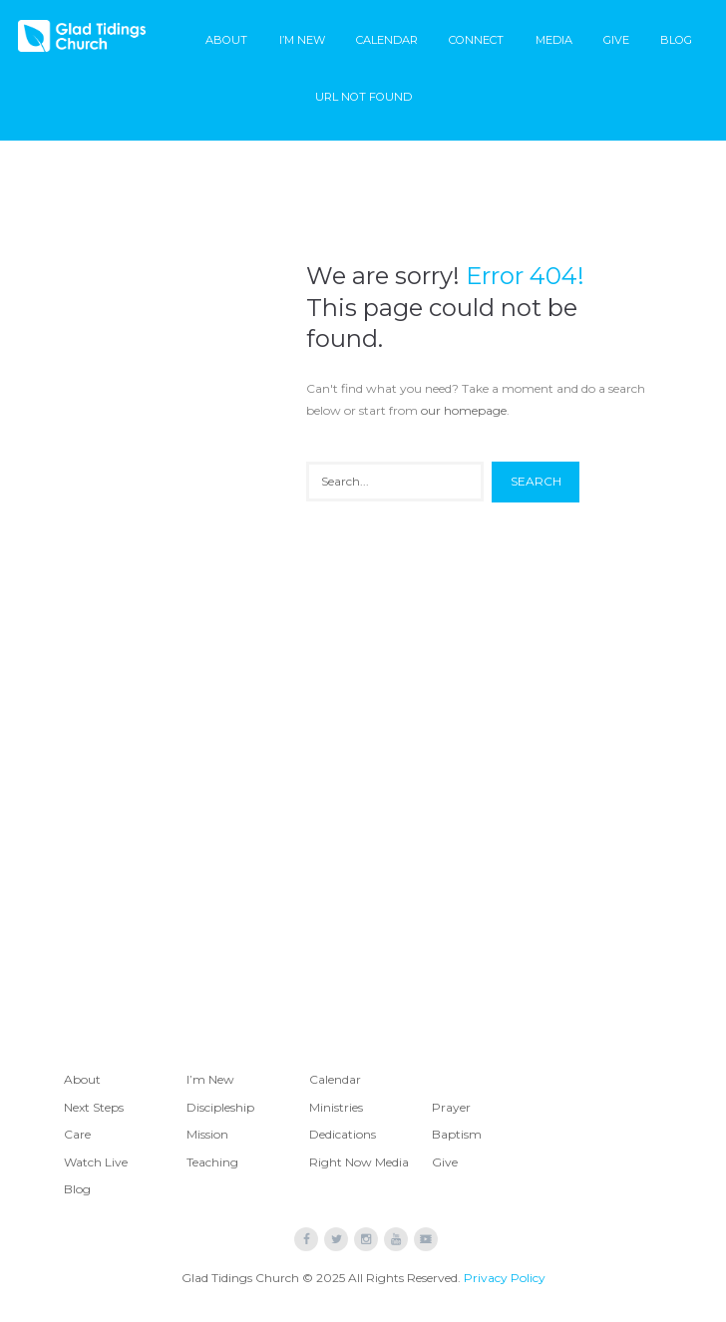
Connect (476, 40)
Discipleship (220, 1107)
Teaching (212, 1162)
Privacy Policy (504, 1277)
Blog (676, 40)
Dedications (342, 1134)
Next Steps (94, 1107)
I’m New (302, 40)
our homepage (464, 410)
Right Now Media (359, 1162)
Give (616, 40)
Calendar (387, 40)
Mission (207, 1134)
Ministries (336, 1107)
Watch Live (96, 1162)
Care (77, 1134)
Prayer (451, 1107)
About (226, 40)
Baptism (457, 1134)
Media (554, 40)
